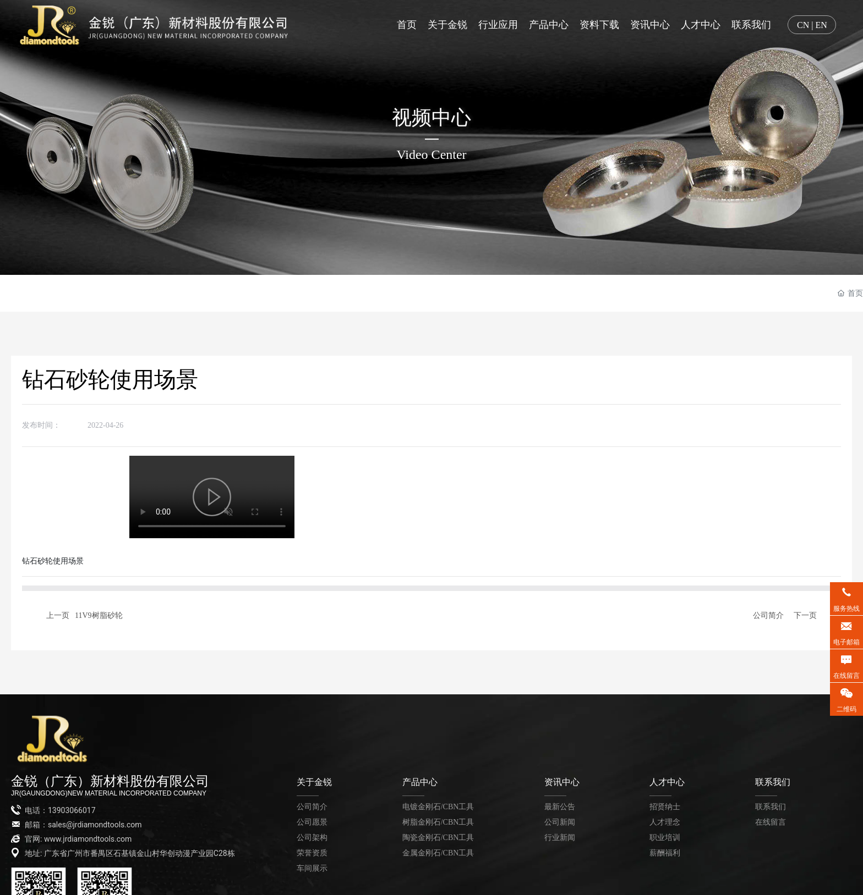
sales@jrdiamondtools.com (95, 824)
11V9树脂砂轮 (99, 615)
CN (803, 24)
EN (821, 24)
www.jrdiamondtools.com (88, 839)
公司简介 (768, 615)
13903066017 (72, 810)
